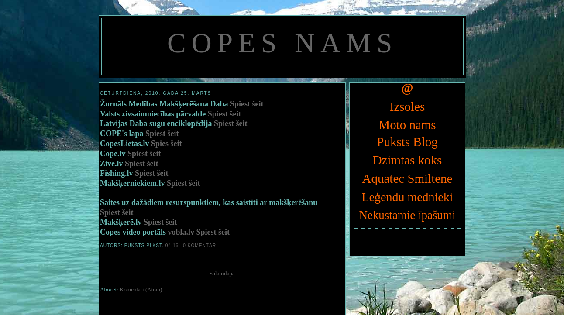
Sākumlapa (222, 273)
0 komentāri (200, 245)
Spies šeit (166, 143)
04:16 (172, 245)
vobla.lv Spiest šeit (199, 232)
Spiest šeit (247, 103)
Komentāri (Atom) (141, 289)
